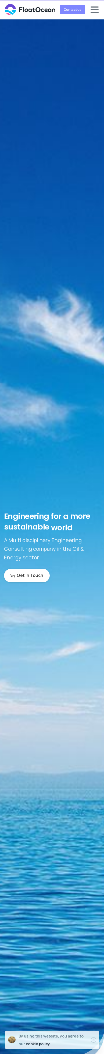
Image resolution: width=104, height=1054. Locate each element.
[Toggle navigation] (94, 9)
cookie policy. (38, 1045)
